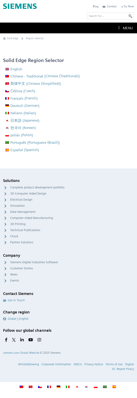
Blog (95, 6)
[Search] (130, 16)
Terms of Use (114, 364)
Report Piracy (125, 369)
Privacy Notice (93, 364)
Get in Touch (14, 300)
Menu (124, 28)
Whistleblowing (28, 364)
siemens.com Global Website (21, 352)
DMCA (78, 364)
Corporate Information (56, 364)
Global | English (16, 319)
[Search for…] (110, 15)
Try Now (127, 6)
